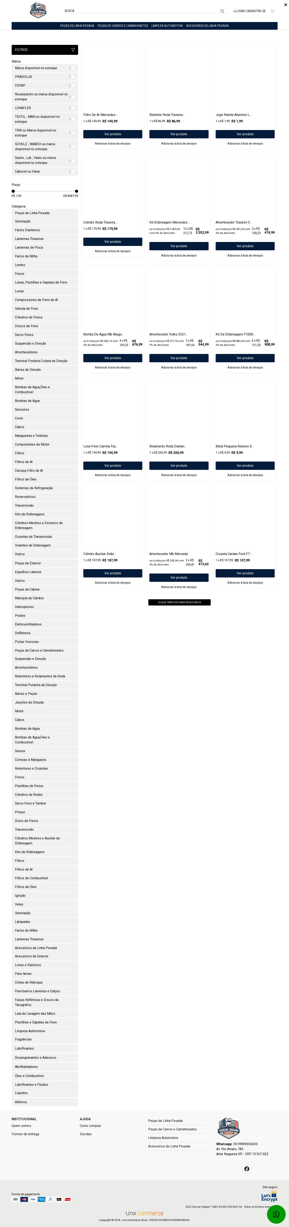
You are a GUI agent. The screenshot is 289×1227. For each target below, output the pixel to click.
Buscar (222, 11)
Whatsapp (276, 1214)
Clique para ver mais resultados (179, 663)
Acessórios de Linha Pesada (207, 25)
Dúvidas (86, 1134)
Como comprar (90, 1126)
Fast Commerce (228, 1129)
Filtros (45, 50)
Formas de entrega (25, 1134)
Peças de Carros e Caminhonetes (123, 25)
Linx (38, 11)
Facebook (247, 1169)
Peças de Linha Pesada (77, 25)
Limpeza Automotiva (167, 25)
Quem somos (21, 1126)
